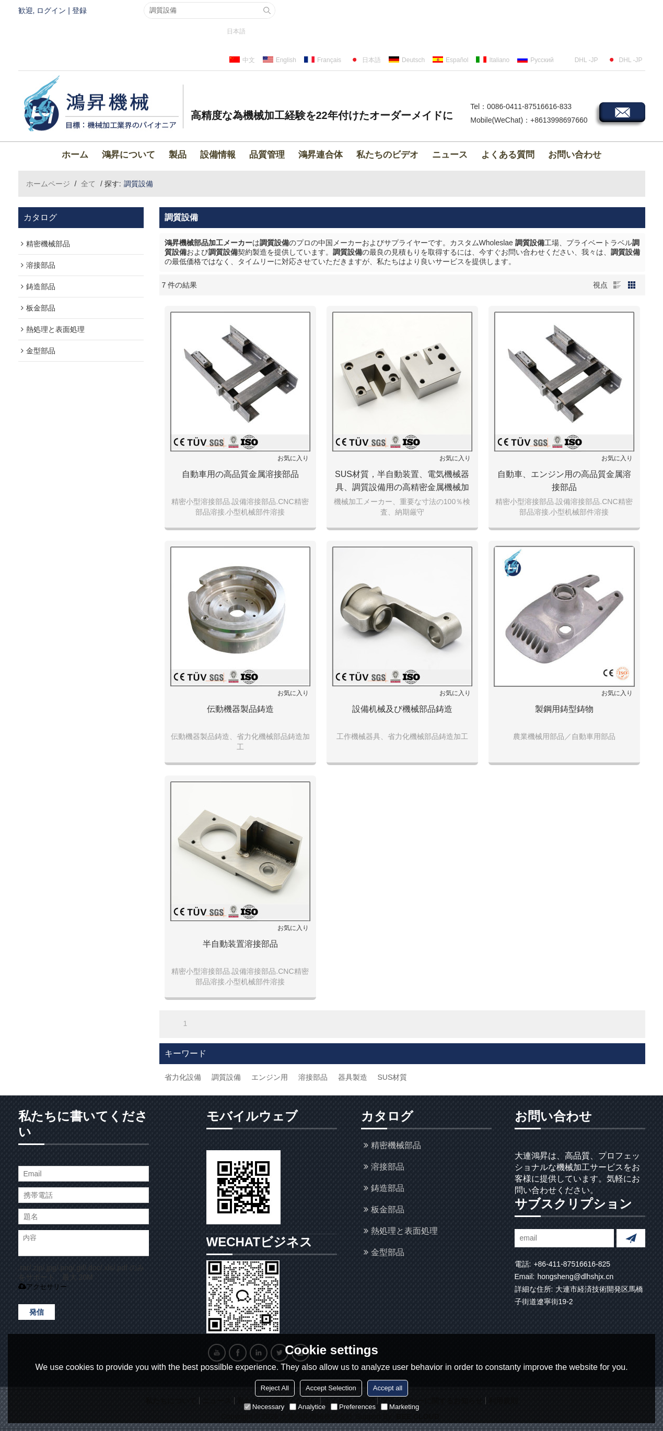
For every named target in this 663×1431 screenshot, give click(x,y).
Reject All (275, 1388)
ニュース (450, 155)
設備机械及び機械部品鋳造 (402, 709)
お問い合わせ (574, 155)
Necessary (264, 1407)
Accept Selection (331, 1388)
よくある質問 (507, 155)
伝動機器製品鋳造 (240, 709)
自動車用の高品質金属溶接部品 (240, 474)
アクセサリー (42, 1287)
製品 (178, 155)
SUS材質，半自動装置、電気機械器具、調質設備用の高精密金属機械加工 (402, 482)
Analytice (307, 1407)
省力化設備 (183, 1077)
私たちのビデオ (387, 155)
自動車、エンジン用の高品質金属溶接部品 (564, 481)
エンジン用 (269, 1077)
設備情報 (218, 155)
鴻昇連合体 (320, 155)
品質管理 (267, 155)
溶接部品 (313, 1077)
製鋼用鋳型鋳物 (564, 709)
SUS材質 (393, 1077)
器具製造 (352, 1077)
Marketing (400, 1407)
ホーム (75, 155)
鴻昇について (128, 155)
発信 (36, 1312)
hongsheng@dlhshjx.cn (575, 1276)
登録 (79, 10)
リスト (617, 285)
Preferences (353, 1407)
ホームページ (48, 184)
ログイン (51, 10)
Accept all (387, 1388)
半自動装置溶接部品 (240, 943)
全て (88, 184)
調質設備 (226, 1077)
